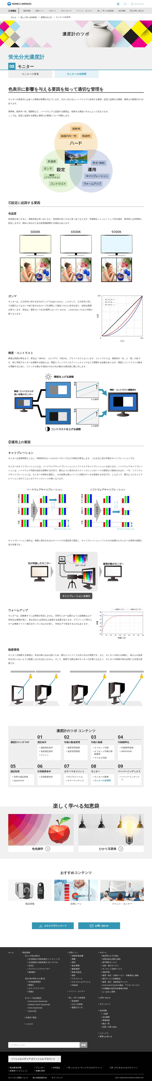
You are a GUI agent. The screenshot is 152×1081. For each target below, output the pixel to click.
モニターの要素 (30, 73)
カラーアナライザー (36, 988)
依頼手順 (106, 972)
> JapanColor (18, 780)
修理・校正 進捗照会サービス (115, 982)
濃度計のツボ (46, 17)
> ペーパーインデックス (130, 778)
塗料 (73, 975)
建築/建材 (76, 969)
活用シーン (39, 10)
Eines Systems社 (35, 1008)
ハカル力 (29, 1024)
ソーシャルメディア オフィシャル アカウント (33, 1058)
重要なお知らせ (106, 1036)
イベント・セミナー (84, 10)
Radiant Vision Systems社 (39, 1004)
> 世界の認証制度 (20, 776)
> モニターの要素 (101, 776)
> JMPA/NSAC (126, 751)
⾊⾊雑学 (75, 1001)
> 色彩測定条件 (46, 751)
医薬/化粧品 (76, 972)
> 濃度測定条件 (46, 747)
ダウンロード (66, 10)
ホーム (13, 17)
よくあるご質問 (108, 991)
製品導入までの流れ (110, 955)
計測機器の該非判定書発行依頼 (115, 988)
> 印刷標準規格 (126, 747)
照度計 (31, 991)
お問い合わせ (105, 997)
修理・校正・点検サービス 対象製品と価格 (120, 975)
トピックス (104, 1033)
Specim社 (32, 1011)
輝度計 (31, 985)
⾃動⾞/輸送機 (77, 955)
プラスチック (77, 978)
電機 (73, 959)
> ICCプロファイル (74, 776)
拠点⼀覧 (106, 1023)
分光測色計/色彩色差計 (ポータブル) (43, 962)
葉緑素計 (32, 972)
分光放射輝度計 (34, 982)
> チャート (44, 755)
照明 (73, 962)
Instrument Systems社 (37, 1001)
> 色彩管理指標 (73, 751)
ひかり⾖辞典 (77, 1004)
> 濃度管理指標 (73, 747)
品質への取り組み (109, 1027)
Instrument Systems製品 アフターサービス (120, 985)
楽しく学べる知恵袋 (105, 10)
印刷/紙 (75, 985)
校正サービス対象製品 (111, 978)
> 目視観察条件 (46, 776)
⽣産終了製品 (31, 1017)
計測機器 (12, 10)
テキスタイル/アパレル (81, 982)
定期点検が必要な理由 (111, 959)
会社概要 (106, 1017)
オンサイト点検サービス (112, 969)
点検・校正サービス (110, 965)
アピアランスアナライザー (39, 969)
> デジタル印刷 (100, 757)
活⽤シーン (73, 952)
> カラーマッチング (75, 780)
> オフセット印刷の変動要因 (103, 752)
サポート (52, 10)
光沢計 (31, 965)
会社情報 (121, 10)
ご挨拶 (105, 1014)
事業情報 (106, 1020)
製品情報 (27, 10)
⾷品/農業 (76, 965)
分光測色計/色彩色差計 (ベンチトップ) (44, 959)
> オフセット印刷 (101, 747)
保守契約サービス (109, 962)
